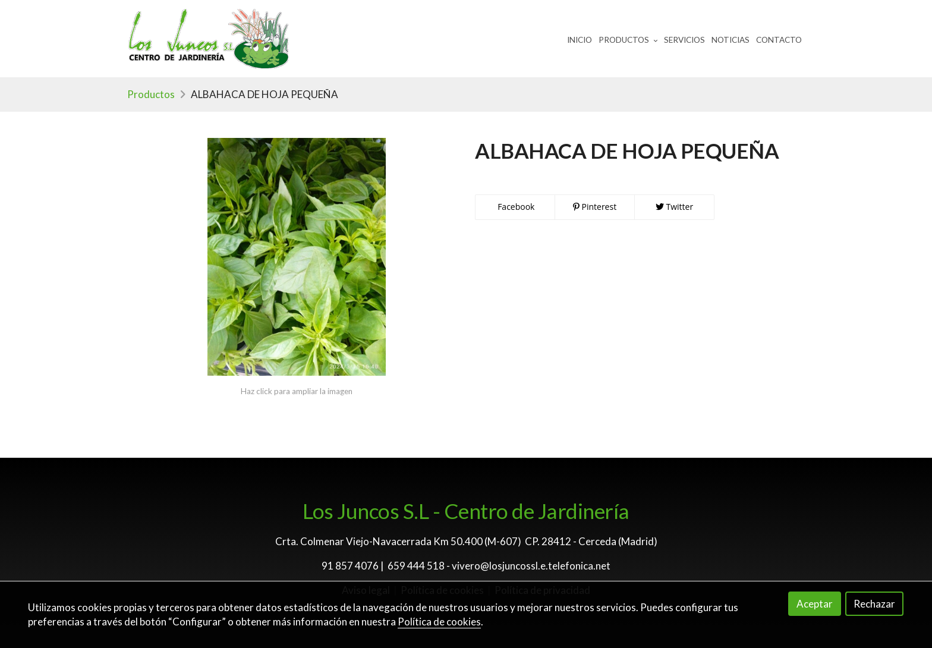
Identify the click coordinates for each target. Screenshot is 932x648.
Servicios (684, 40)
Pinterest (594, 206)
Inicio (579, 40)
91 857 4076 (350, 565)
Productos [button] (628, 40)
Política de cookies (439, 621)
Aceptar (814, 603)
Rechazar (874, 603)
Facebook (515, 206)
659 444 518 (416, 565)
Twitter (674, 206)
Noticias (730, 40)
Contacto (779, 40)
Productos (151, 94)
